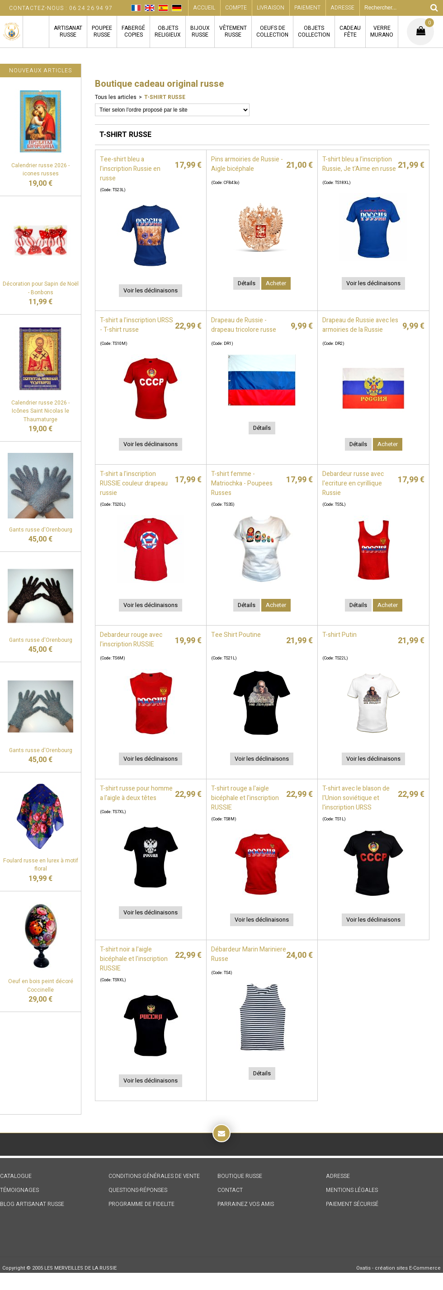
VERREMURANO (381, 31)
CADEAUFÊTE (350, 31)
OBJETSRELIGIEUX (168, 31)
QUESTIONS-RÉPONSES (137, 1190)
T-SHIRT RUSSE (164, 97)
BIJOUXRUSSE (200, 31)
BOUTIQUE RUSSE (239, 1176)
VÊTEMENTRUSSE (233, 31)
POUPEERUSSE (102, 31)
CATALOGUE (16, 1176)
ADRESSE (338, 1176)
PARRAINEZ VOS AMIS (245, 1204)
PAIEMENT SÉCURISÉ (352, 1204)
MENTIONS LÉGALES (352, 1190)
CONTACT (230, 1190)
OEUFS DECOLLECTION (272, 31)
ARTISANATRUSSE (68, 31)
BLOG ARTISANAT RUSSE (32, 1204)
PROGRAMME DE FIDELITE (141, 1204)
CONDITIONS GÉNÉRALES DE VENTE (154, 1176)
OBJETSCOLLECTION (314, 31)
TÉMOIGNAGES (19, 1190)
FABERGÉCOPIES (133, 31)
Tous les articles (116, 97)
